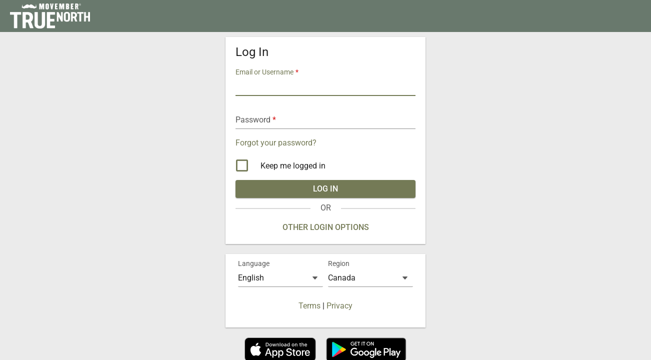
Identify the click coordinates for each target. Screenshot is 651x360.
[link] (50, 16)
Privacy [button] (339, 305)
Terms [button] (309, 305)
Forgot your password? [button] (276, 143)
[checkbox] (326, 166)
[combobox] (280, 278)
